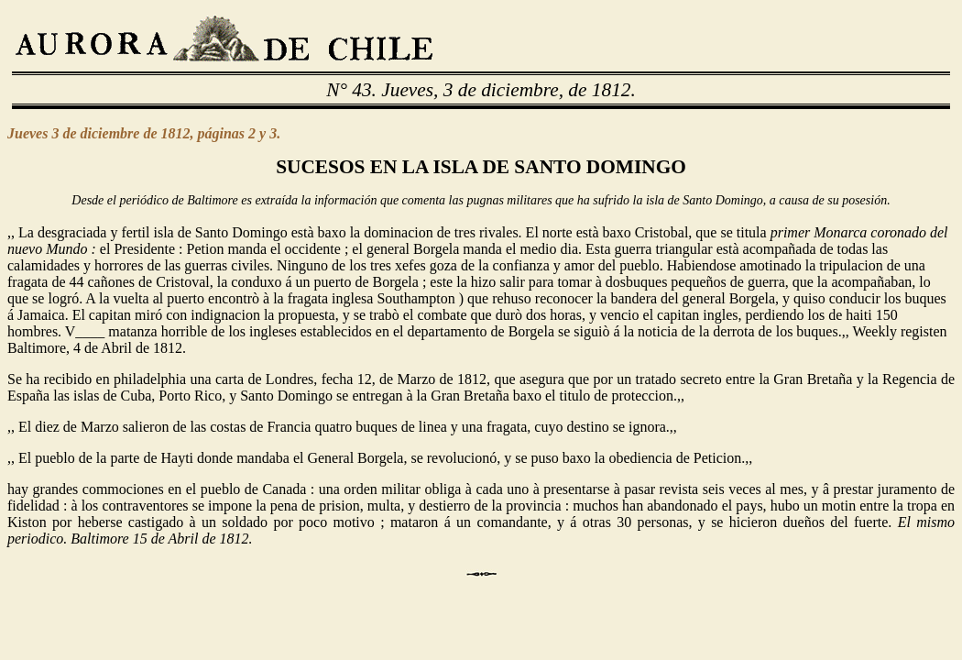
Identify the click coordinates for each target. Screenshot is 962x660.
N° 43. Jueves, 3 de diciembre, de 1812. (481, 90)
